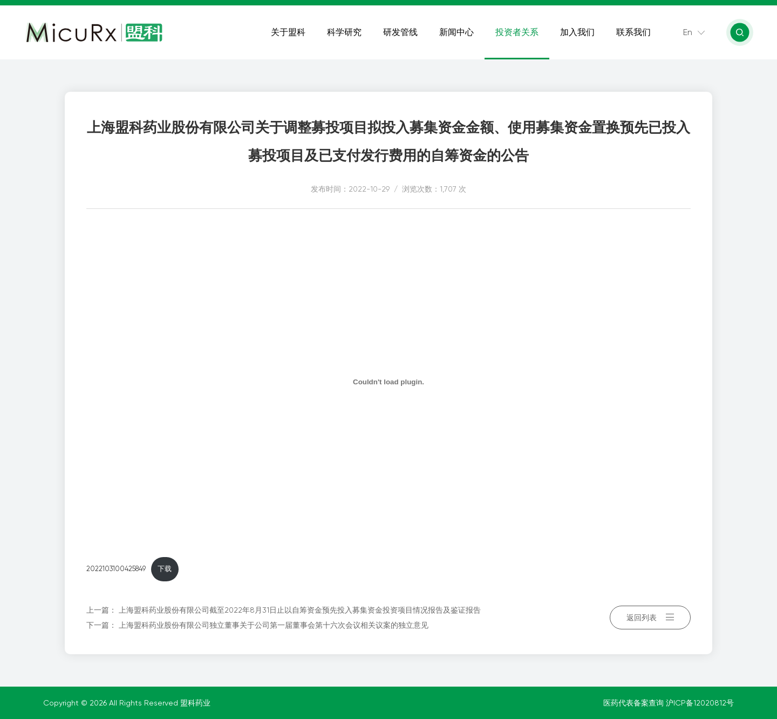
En (687, 32)
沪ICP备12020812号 (700, 702)
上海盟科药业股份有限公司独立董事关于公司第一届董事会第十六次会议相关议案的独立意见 (273, 625)
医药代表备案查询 (634, 702)
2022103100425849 (116, 569)
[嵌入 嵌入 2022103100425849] (388, 382)
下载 (165, 569)
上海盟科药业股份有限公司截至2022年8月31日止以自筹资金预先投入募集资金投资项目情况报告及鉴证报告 (300, 610)
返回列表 (650, 617)
